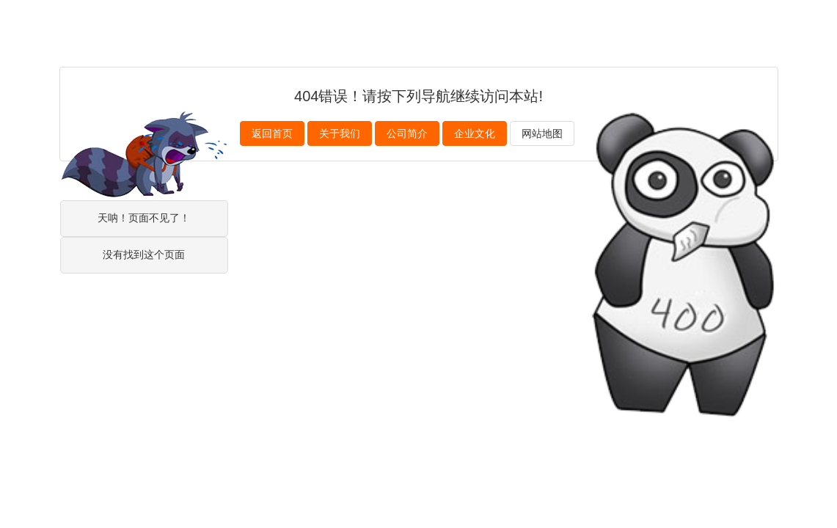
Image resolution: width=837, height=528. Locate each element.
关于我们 (339, 133)
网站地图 (542, 133)
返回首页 (272, 133)
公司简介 (407, 133)
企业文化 (474, 133)
